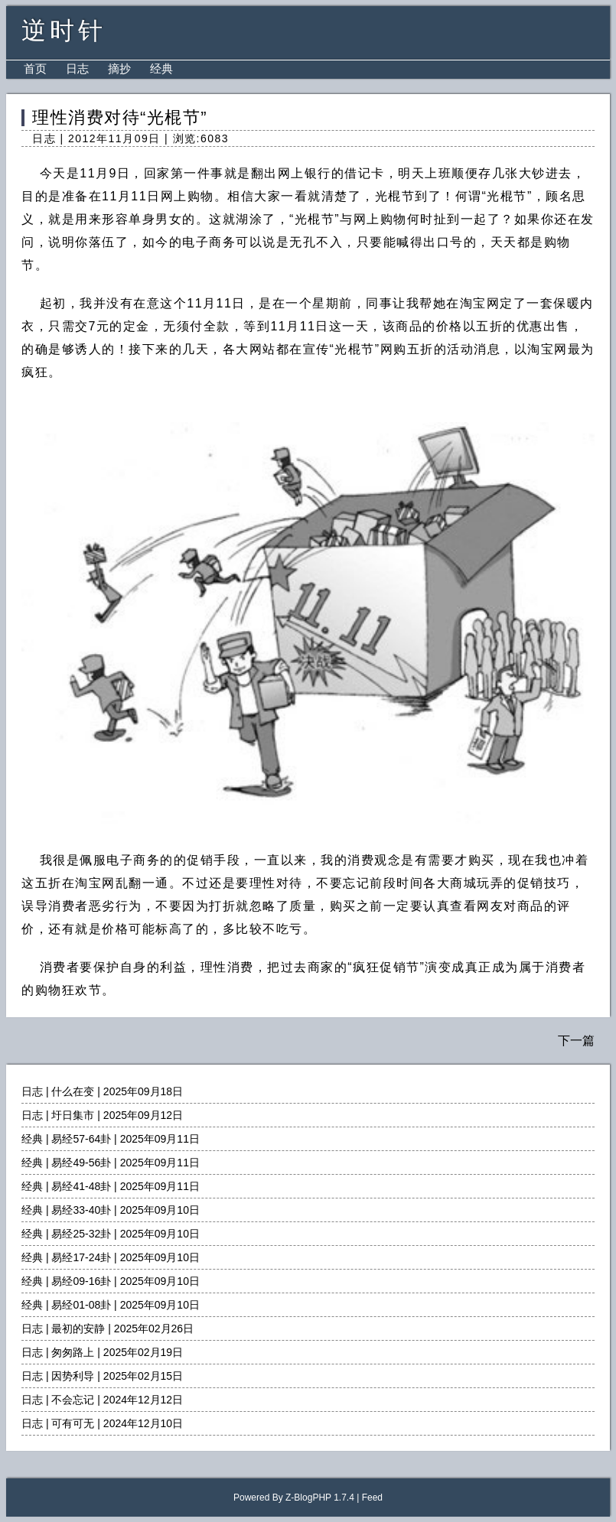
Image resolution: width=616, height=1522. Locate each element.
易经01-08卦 (81, 1305)
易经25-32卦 (81, 1234)
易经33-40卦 (81, 1210)
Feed (372, 1497)
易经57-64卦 (81, 1139)
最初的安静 (78, 1328)
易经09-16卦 (81, 1281)
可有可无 (72, 1423)
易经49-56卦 (81, 1162)
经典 (161, 68)
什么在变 (72, 1091)
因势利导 (72, 1376)
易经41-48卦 (81, 1186)
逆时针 (63, 30)
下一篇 (576, 1040)
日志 (77, 68)
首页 (35, 68)
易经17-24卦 (81, 1257)
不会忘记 (72, 1400)
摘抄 (119, 68)
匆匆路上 (72, 1352)
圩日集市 (72, 1115)
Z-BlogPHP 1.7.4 (319, 1497)
